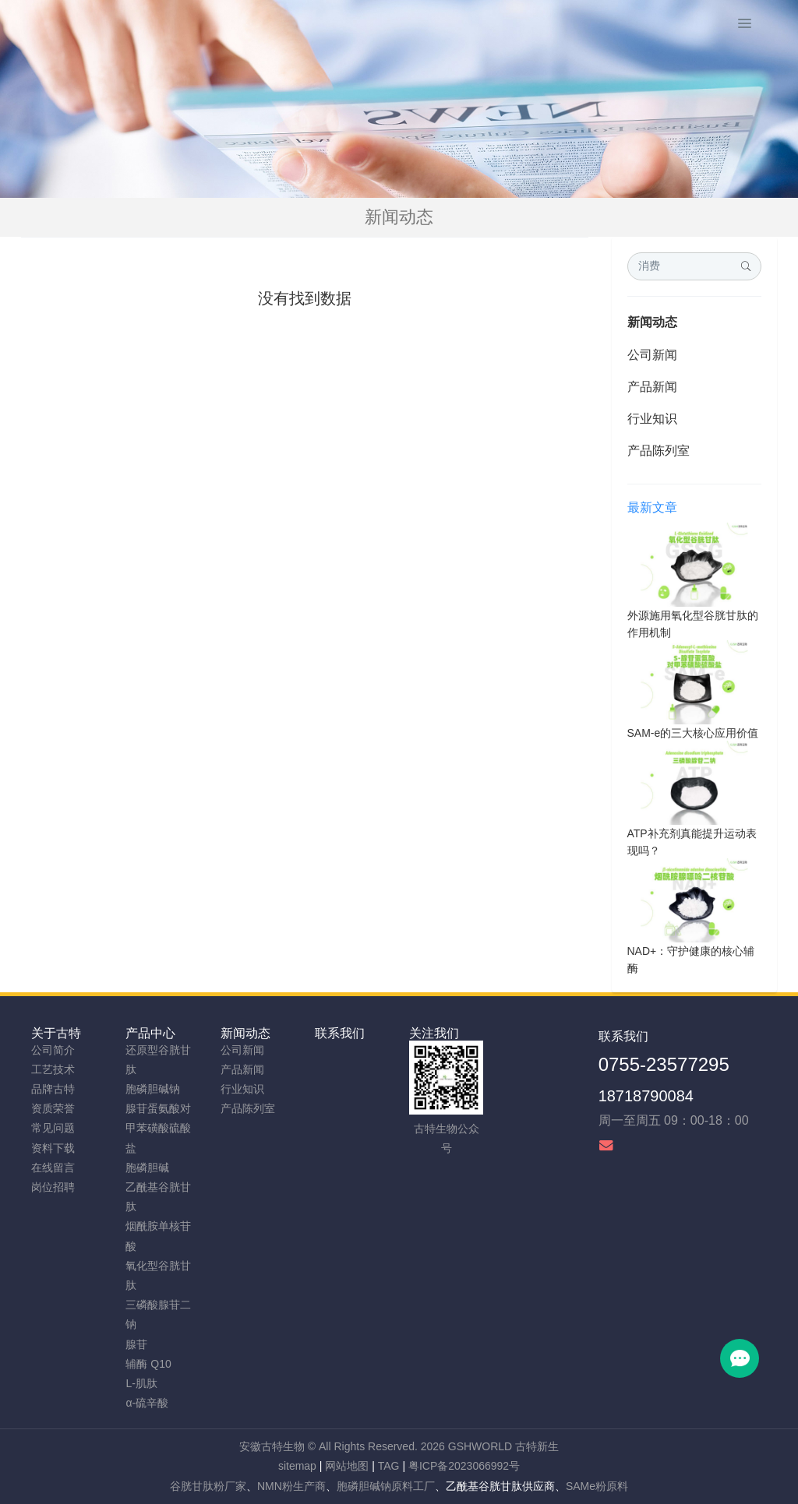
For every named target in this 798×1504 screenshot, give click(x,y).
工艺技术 (53, 1069)
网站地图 (347, 1466)
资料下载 (53, 1148)
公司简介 (53, 1050)
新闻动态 (652, 322)
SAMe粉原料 (597, 1486)
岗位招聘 (53, 1187)
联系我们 (340, 1033)
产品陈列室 (658, 450)
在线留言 (53, 1167)
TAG (389, 1466)
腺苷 (136, 1344)
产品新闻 (652, 386)
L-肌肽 (141, 1383)
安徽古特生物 (272, 1446)
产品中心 (150, 1033)
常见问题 (53, 1128)
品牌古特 (53, 1089)
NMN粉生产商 (291, 1486)
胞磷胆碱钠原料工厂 (386, 1486)
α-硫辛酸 (146, 1403)
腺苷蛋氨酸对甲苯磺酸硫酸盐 (158, 1128)
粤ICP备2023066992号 (464, 1466)
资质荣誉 (53, 1108)
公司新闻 (652, 354)
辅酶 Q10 (148, 1364)
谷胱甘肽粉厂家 (208, 1486)
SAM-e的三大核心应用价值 (693, 733)
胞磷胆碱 (147, 1167)
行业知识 (652, 418)
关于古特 (56, 1033)
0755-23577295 (663, 1064)
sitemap (297, 1466)
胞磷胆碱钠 (152, 1089)
